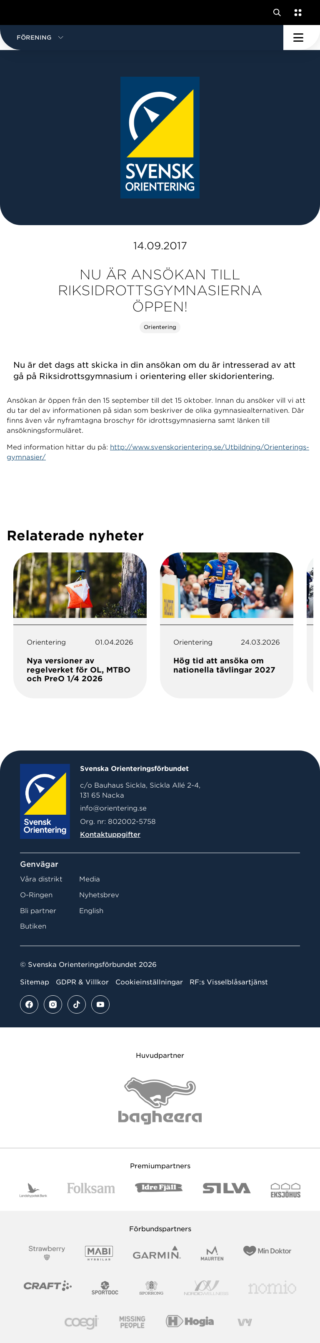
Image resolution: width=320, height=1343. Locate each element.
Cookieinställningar (149, 982)
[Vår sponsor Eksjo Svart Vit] (285, 1190)
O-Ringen (36, 895)
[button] (141, 37)
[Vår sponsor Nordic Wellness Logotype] (206, 1287)
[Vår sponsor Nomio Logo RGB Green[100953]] (272, 1287)
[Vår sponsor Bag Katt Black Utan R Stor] (160, 1101)
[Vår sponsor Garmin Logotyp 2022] (157, 1253)
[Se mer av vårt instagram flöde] (53, 1004)
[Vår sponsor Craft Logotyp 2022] (48, 1287)
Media (89, 879)
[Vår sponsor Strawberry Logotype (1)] (47, 1253)
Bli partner (38, 911)
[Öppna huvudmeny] (301, 37)
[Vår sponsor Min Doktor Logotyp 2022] (267, 1253)
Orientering (160, 327)
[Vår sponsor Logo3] (82, 1322)
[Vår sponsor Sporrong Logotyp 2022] (152, 1287)
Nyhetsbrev (99, 895)
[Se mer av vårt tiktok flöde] (77, 1004)
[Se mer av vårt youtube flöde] (100, 1004)
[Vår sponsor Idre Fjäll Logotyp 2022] (159, 1190)
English (91, 911)
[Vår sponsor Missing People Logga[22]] (132, 1322)
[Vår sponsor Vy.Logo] (244, 1322)
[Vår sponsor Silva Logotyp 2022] (227, 1190)
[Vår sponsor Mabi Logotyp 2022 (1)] (99, 1253)
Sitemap (34, 982)
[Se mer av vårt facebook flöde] (29, 1004)
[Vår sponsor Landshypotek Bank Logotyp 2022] (33, 1190)
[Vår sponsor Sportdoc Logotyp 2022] (105, 1287)
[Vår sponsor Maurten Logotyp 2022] (212, 1253)
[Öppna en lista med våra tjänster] (296, 12)
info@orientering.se (113, 808)
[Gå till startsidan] (22, 12)
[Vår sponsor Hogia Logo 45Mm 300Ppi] (190, 1322)
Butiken (33, 926)
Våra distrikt (41, 879)
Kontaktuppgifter (110, 834)
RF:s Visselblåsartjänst (229, 982)
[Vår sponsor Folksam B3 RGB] (91, 1190)
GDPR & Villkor (82, 982)
